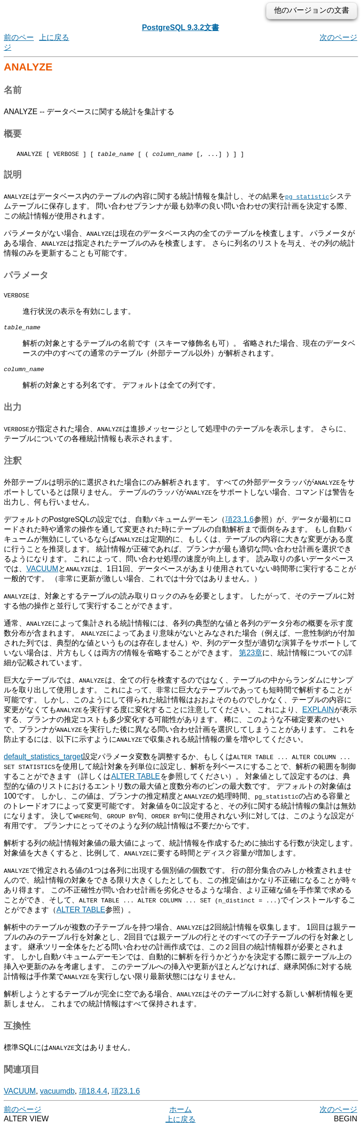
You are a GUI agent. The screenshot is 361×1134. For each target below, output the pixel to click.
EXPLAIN (318, 715)
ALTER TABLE (135, 782)
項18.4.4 (93, 1097)
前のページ (22, 1115)
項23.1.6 (239, 525)
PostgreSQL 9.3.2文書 (180, 27)
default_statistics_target (43, 762)
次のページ (338, 37)
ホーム (180, 1115)
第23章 (250, 658)
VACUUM (42, 574)
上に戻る (54, 37)
